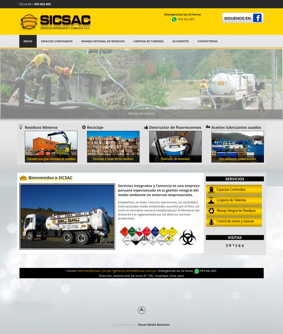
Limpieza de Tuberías (148, 41)
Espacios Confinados (57, 41)
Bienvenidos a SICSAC (51, 177)
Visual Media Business (154, 325)
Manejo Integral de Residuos (103, 41)
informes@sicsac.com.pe (94, 271)
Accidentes (180, 41)
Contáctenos (208, 41)
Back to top (141, 310)
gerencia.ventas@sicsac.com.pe (134, 271)
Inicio (28, 41)
